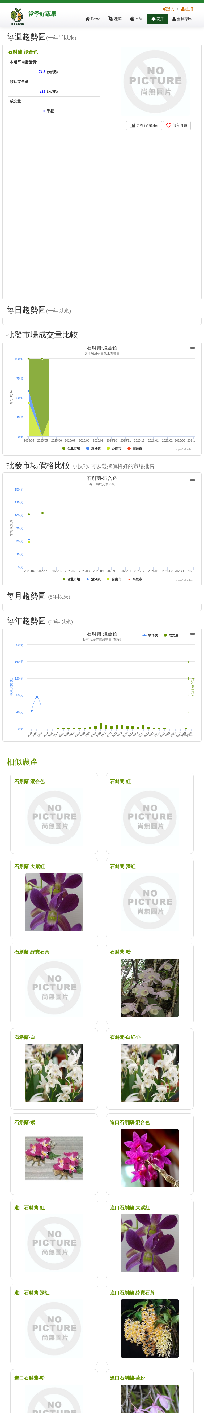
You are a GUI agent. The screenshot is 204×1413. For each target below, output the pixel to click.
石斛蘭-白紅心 (125, 1037)
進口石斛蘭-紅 (29, 1207)
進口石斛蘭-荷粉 (127, 1378)
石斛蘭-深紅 (122, 866)
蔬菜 (115, 19)
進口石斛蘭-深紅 (31, 1292)
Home (92, 19)
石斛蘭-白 (24, 1037)
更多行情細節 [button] (144, 125)
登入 (168, 9)
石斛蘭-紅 (120, 781)
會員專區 (182, 19)
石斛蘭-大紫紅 (29, 866)
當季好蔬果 (42, 14)
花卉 (157, 19)
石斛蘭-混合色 (23, 52)
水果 (136, 19)
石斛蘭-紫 (24, 1122)
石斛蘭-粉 (120, 952)
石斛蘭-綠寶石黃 (31, 952)
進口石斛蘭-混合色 (130, 1122)
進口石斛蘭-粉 (29, 1378)
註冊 (187, 9)
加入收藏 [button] (176, 125)
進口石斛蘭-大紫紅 (130, 1207)
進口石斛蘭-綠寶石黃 (132, 1292)
